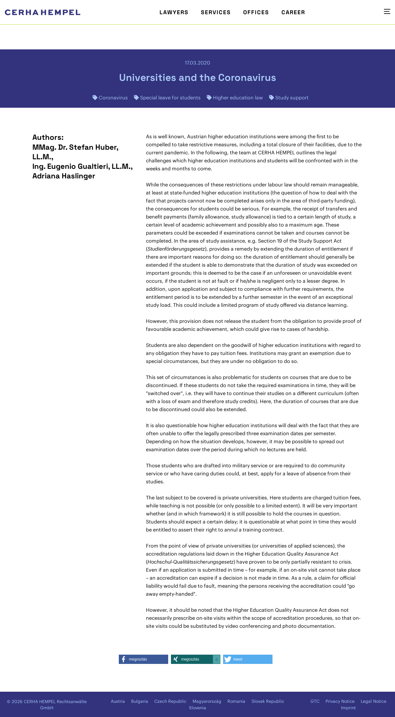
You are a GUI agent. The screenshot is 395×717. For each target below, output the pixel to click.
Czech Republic (170, 701)
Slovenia (197, 708)
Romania (236, 701)
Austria (118, 701)
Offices (256, 12)
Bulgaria (139, 701)
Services (216, 12)
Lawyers (174, 12)
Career (293, 12)
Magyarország (207, 701)
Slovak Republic (268, 701)
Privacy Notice (340, 701)
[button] (143, 659)
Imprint (348, 708)
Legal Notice (373, 701)
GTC (314, 701)
